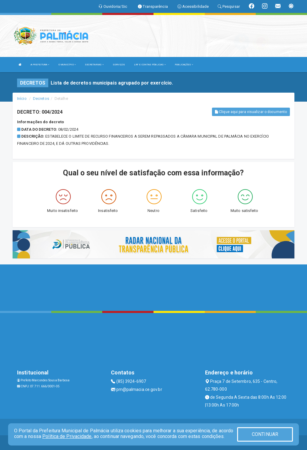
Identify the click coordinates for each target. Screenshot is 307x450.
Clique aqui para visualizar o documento (251, 112)
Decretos (41, 98)
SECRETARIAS (94, 64)
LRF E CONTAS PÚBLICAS (150, 64)
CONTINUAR (265, 434)
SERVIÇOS (119, 64)
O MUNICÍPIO (67, 64)
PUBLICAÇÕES (184, 64)
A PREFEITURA (40, 64)
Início (22, 98)
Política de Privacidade (66, 436)
